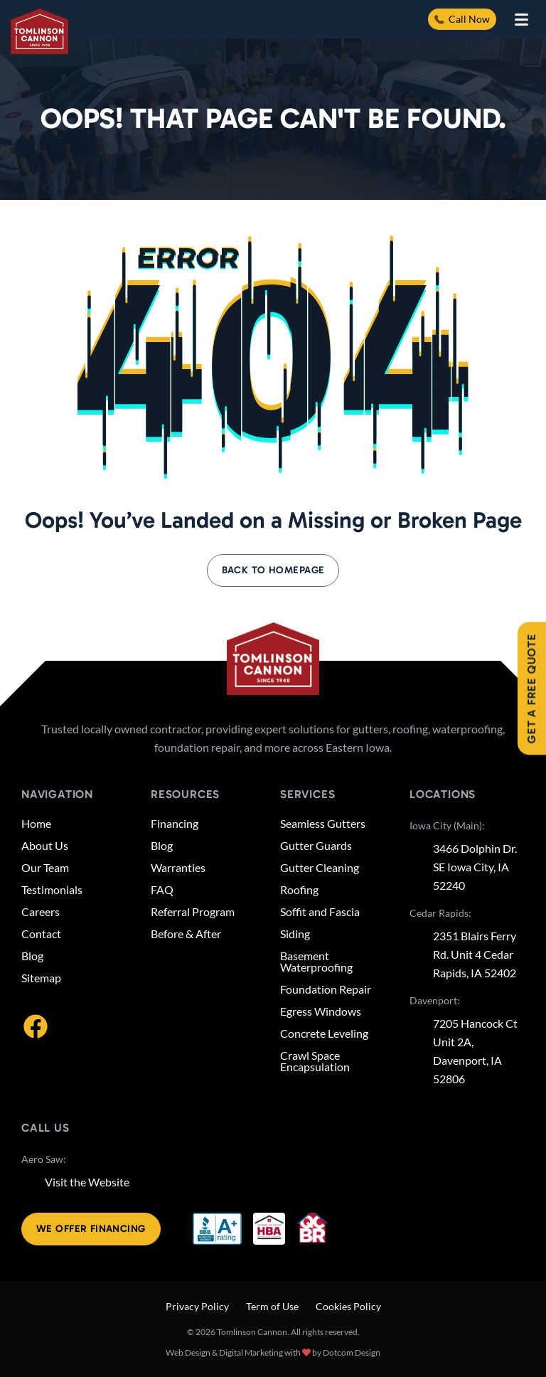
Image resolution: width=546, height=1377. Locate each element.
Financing (174, 823)
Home (36, 823)
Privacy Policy (197, 1306)
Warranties (178, 867)
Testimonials (51, 889)
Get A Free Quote (531, 689)
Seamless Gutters (322, 823)
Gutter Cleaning (319, 867)
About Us (44, 845)
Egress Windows (320, 1011)
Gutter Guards (316, 845)
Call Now (462, 19)
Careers (40, 912)
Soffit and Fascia (320, 912)
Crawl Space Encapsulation (315, 1061)
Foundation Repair (325, 989)
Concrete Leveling (324, 1033)
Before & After (186, 934)
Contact (41, 934)
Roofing (299, 889)
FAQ (162, 889)
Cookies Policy (348, 1306)
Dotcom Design (351, 1352)
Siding (295, 934)
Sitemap (41, 978)
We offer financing (91, 1229)
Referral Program (193, 912)
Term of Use (272, 1306)
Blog (32, 956)
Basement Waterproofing (316, 961)
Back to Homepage (273, 570)
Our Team (45, 867)
